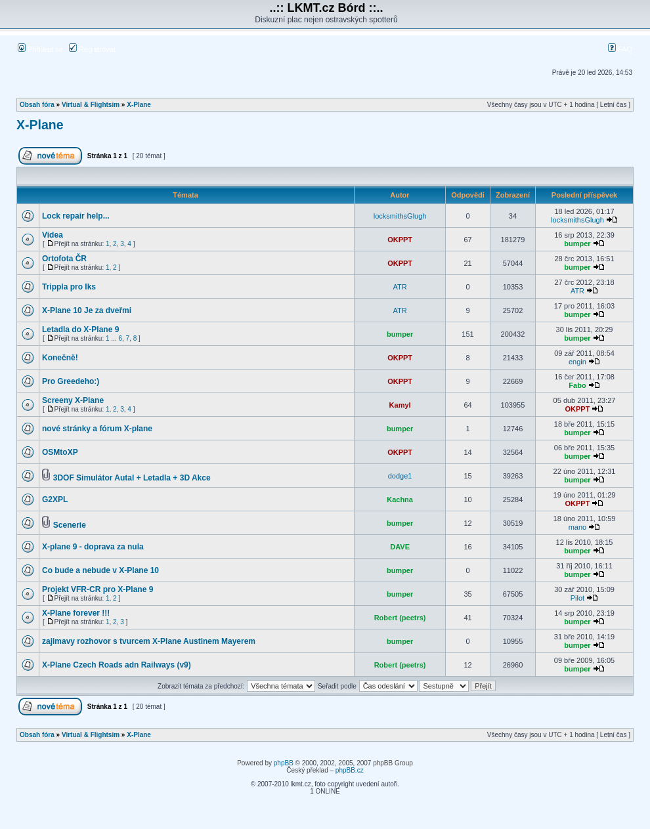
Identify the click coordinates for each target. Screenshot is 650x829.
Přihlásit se (40, 49)
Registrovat (92, 49)
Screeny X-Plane (73, 400)
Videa (52, 235)
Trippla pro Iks (69, 286)
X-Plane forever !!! (76, 613)
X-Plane (139, 104)
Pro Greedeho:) (70, 381)
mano (578, 527)
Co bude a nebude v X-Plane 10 (100, 570)
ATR (400, 287)
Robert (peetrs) (400, 618)
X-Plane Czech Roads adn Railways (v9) (116, 665)
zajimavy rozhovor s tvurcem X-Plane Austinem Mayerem (148, 641)
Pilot (577, 598)
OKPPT (399, 240)
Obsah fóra (37, 104)
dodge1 (400, 476)
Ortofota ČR (64, 258)
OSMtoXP (60, 452)
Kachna (400, 499)
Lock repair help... (76, 216)
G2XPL (55, 499)
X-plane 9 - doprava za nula (93, 546)
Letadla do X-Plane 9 (80, 329)
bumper (577, 243)
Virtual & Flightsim (90, 104)
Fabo (577, 385)
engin (577, 362)
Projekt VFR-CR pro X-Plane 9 (97, 589)
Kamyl (400, 405)
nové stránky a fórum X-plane (97, 428)
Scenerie (69, 525)
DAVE (400, 547)
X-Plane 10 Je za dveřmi (86, 310)
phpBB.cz (350, 770)
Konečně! (60, 357)
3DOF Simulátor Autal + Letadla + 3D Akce (132, 477)
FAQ (620, 49)
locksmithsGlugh (400, 216)
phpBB (283, 763)
